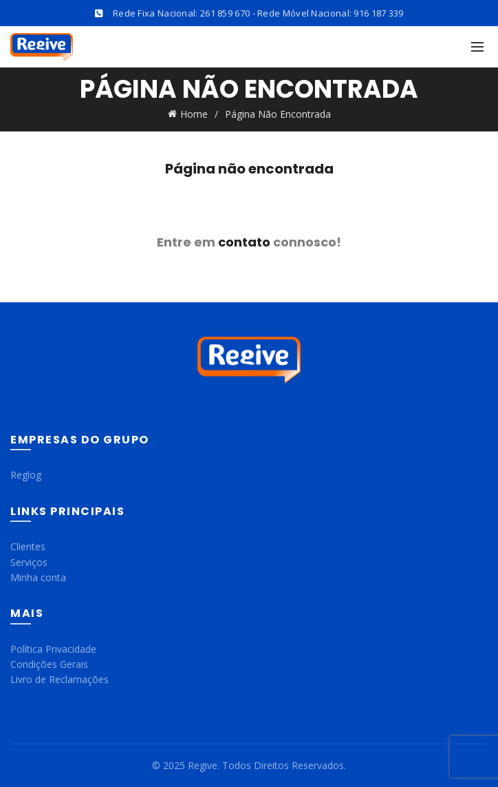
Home (194, 113)
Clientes (27, 546)
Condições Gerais (49, 664)
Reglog (25, 474)
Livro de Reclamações (59, 679)
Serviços (28, 562)
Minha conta (38, 577)
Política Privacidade (53, 648)
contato (244, 242)
